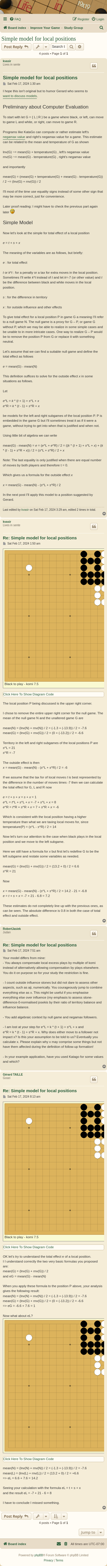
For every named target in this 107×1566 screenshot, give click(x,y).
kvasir (7, 61)
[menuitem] (15, 19)
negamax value (14, 137)
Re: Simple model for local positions (40, 537)
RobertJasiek (12, 928)
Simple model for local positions (38, 38)
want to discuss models (20, 96)
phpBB (39, 1555)
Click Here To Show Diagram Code (28, 694)
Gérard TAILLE (13, 1074)
